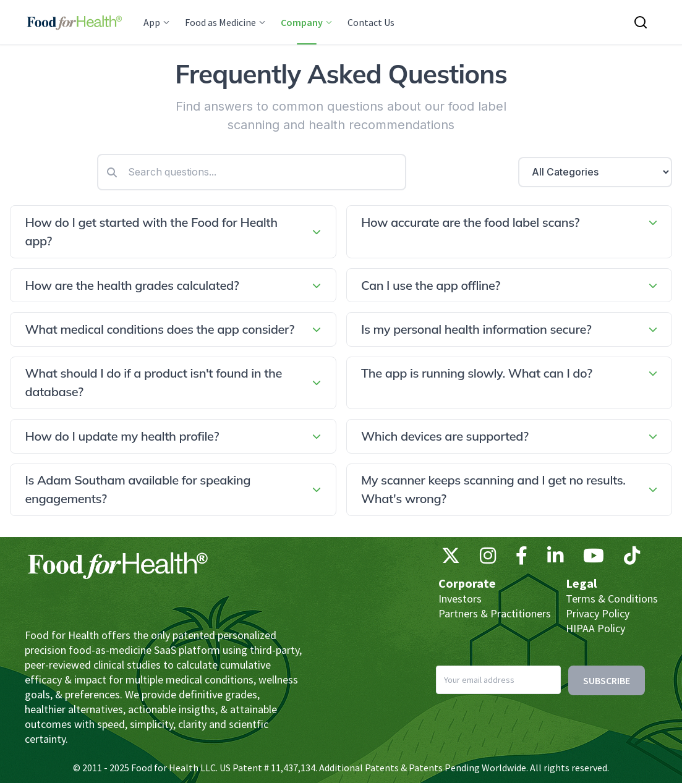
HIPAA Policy (595, 628)
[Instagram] (488, 558)
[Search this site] (640, 22)
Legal (581, 583)
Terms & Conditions (612, 598)
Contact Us (370, 22)
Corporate (467, 583)
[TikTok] (632, 558)
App (156, 22)
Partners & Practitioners (494, 613)
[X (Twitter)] (450, 558)
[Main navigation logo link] (74, 22)
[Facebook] (521, 558)
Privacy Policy (597, 613)
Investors (460, 598)
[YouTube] (593, 558)
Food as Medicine (225, 22)
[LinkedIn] (555, 558)
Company (307, 22)
